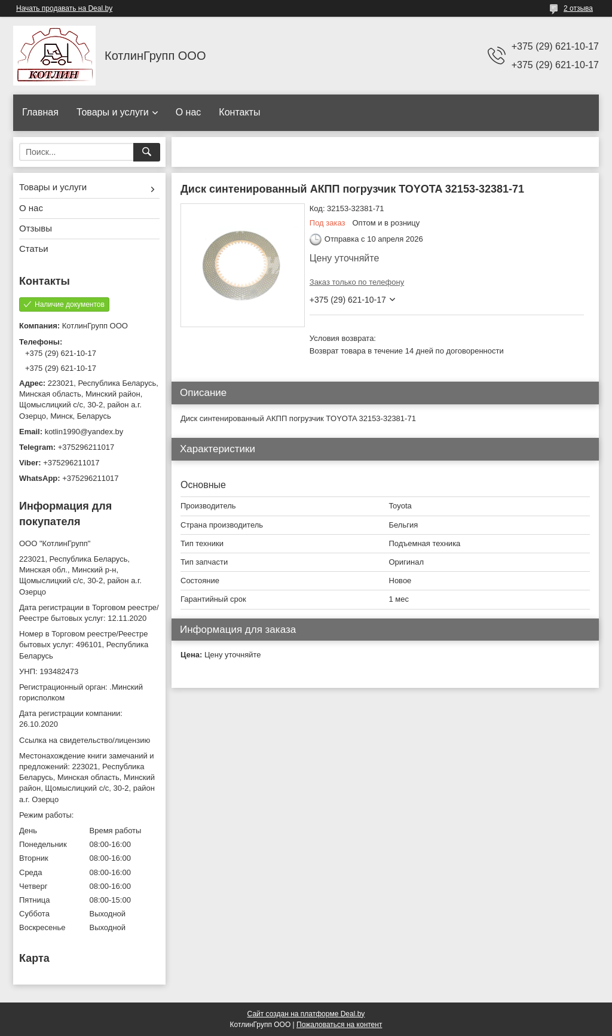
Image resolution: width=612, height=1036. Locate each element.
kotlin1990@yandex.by (84, 431)
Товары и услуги (112, 112)
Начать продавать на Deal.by (64, 8)
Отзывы (35, 228)
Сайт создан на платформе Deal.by (306, 1014)
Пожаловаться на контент (339, 1024)
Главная (40, 112)
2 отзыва (578, 8)
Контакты (239, 112)
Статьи (33, 248)
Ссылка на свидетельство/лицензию (84, 740)
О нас (188, 112)
